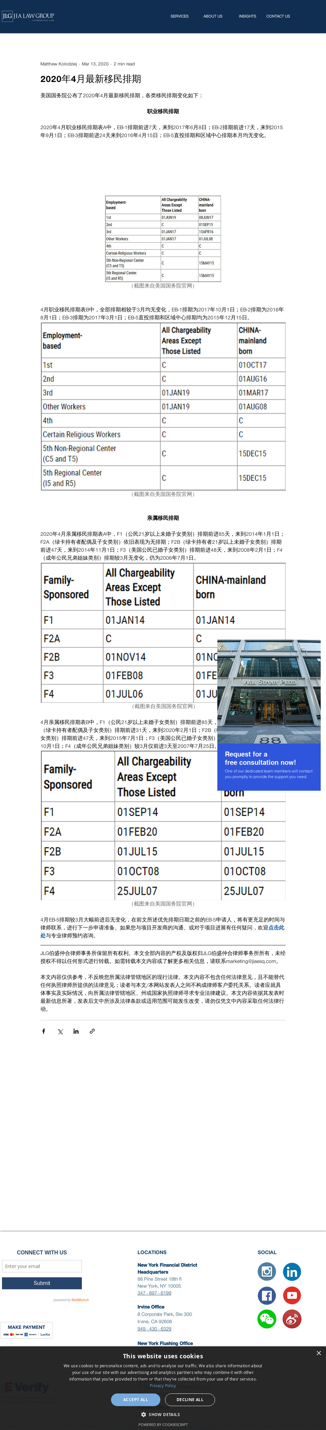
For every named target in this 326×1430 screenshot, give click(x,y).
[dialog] (163, 1388)
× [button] (318, 1353)
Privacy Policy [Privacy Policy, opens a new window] (163, 1385)
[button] (266, 1319)
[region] (269, 715)
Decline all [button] (190, 1399)
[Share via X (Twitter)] (60, 1031)
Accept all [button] (135, 1399)
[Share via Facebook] (43, 1031)
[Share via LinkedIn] (76, 1031)
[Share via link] (92, 1031)
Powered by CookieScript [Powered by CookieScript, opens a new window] (163, 1424)
